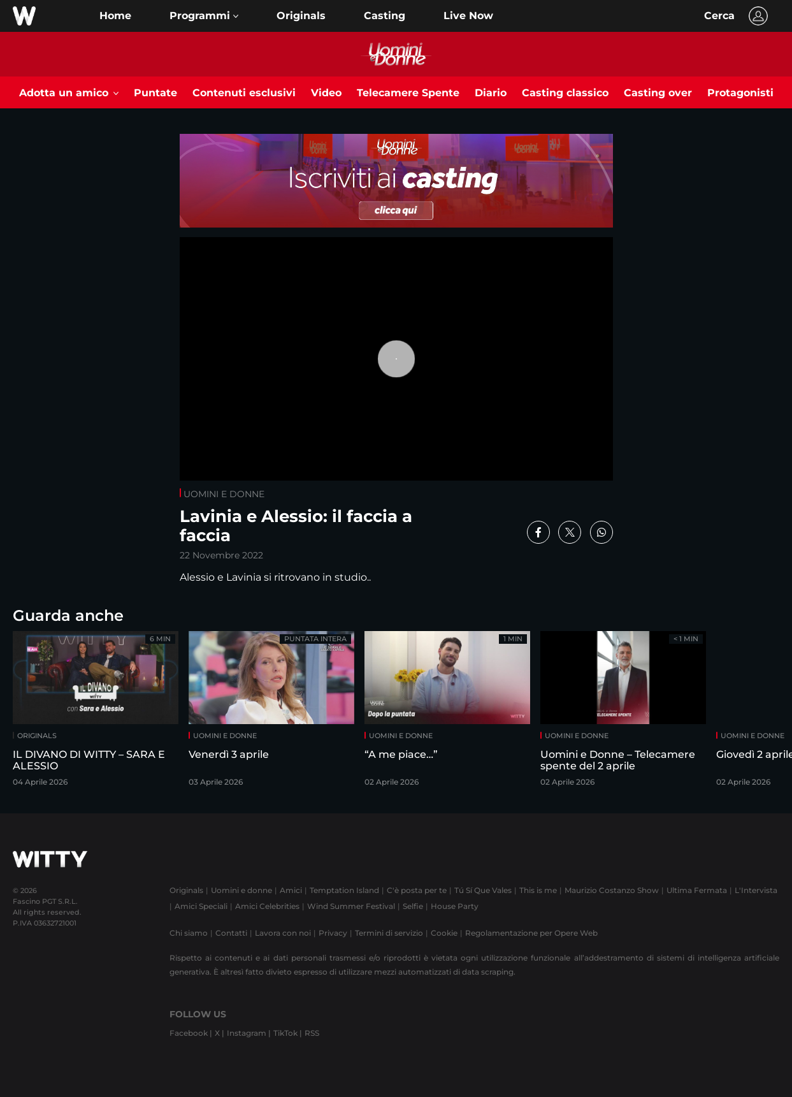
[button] (203, 16)
